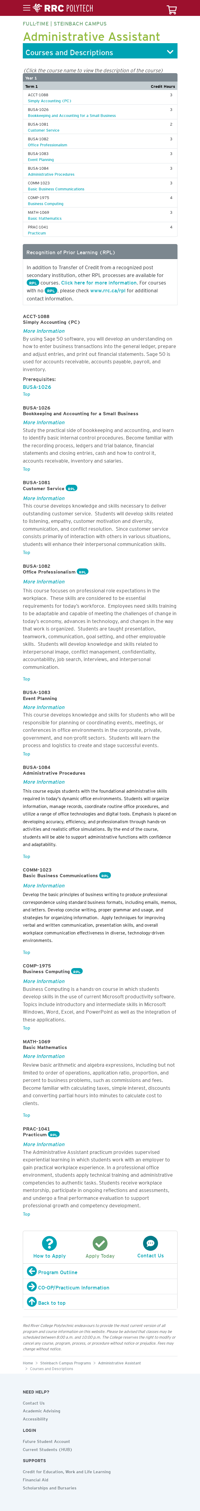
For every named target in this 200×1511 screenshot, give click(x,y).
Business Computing (45, 202)
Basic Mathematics (44, 217)
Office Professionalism (47, 143)
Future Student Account (46, 1440)
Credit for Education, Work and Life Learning (67, 1470)
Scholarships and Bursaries (49, 1487)
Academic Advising (41, 1409)
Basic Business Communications (56, 187)
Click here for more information (99, 281)
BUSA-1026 (37, 386)
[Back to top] (100, 1301)
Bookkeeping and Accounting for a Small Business (72, 114)
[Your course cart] (172, 8)
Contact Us (34, 1402)
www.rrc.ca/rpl (108, 289)
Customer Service (43, 129)
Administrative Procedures (51, 173)
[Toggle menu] (58, 8)
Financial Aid (35, 1478)
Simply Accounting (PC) (50, 99)
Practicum (37, 232)
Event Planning (41, 158)
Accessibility (35, 1418)
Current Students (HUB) (48, 1448)
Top (26, 393)
